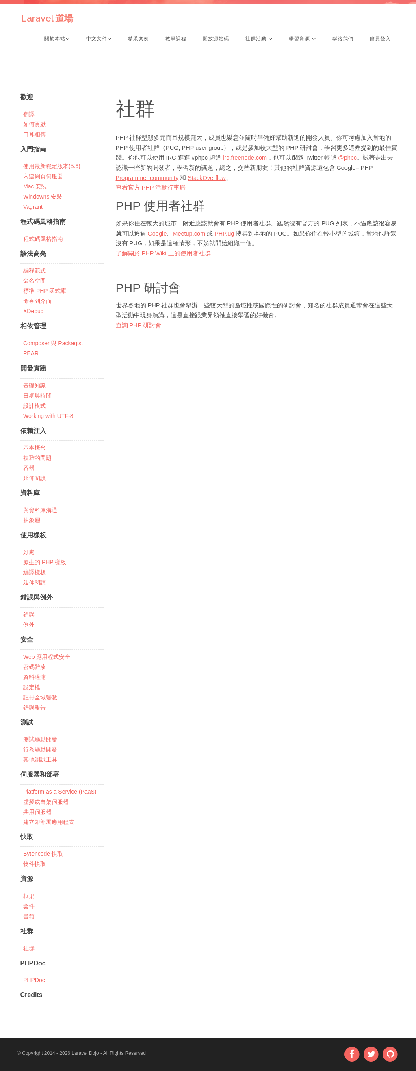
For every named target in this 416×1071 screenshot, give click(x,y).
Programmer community (147, 178)
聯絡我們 (342, 38)
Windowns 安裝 (42, 196)
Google (157, 233)
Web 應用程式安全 (46, 656)
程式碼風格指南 (43, 239)
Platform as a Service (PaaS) (60, 791)
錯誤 (29, 614)
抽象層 (31, 520)
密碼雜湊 (34, 667)
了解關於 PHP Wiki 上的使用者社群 (163, 253)
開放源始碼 (216, 38)
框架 (29, 896)
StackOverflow (206, 178)
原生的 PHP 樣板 (44, 562)
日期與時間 (37, 395)
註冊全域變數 (40, 697)
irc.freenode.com (245, 157)
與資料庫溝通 (40, 510)
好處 (29, 552)
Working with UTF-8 (48, 416)
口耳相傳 (34, 134)
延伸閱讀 (34, 478)
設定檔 (31, 687)
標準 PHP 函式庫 (44, 291)
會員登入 (380, 38)
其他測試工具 (40, 759)
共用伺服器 (37, 812)
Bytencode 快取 (43, 853)
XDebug (33, 311)
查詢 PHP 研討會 (139, 325)
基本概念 (34, 447)
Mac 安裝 (35, 186)
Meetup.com (189, 233)
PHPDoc (34, 980)
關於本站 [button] (57, 38)
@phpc (347, 157)
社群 (29, 948)
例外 (29, 624)
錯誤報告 (34, 707)
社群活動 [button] (259, 38)
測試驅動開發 (40, 739)
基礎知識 (34, 385)
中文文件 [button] (99, 38)
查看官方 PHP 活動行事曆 (151, 187)
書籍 (29, 916)
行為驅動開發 (40, 749)
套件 (29, 906)
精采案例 (138, 38)
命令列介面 (37, 301)
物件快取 (34, 864)
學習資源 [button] (302, 38)
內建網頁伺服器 (43, 176)
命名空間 (34, 280)
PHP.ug (224, 233)
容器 (29, 468)
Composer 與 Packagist (53, 343)
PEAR (31, 353)
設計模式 (34, 405)
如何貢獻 (34, 124)
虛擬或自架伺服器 (46, 801)
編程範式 (34, 270)
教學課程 (175, 38)
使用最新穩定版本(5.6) (51, 166)
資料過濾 (34, 677)
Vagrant (33, 206)
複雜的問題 (37, 457)
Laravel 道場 (47, 18)
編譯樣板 (34, 572)
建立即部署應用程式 (48, 822)
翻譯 (29, 114)
